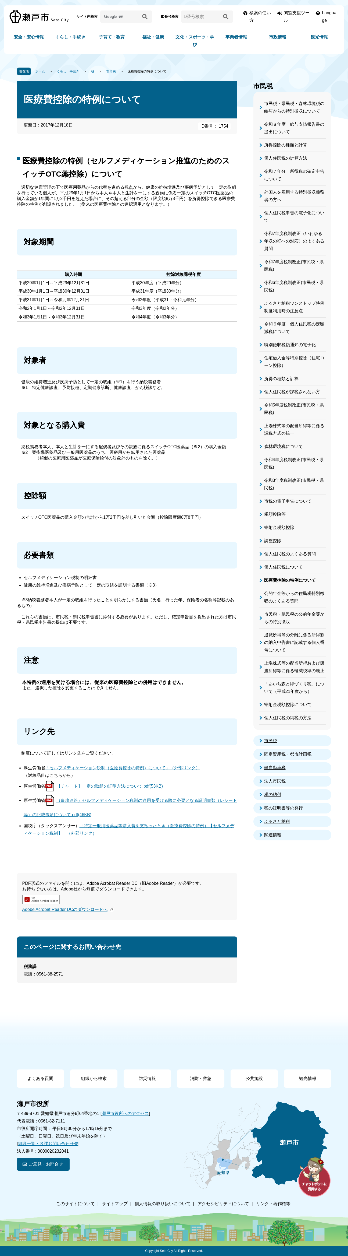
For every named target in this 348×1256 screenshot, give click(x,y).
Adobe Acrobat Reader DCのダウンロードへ (68, 909)
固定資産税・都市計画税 (287, 754)
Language (329, 16)
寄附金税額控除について (287, 704)
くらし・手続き (70, 37)
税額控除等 (275, 514)
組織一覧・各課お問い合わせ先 (48, 1143)
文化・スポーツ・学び (194, 41)
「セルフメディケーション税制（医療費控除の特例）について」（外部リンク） (122, 768)
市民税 (111, 71)
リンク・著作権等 (273, 1203)
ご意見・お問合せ (46, 1164)
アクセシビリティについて (223, 1203)
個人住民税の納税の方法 (287, 717)
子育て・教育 (112, 37)
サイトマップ (115, 1203)
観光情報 (319, 37)
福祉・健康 (153, 37)
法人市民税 (275, 781)
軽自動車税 (275, 767)
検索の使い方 (260, 16)
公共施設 (254, 1078)
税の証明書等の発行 (283, 808)
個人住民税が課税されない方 (292, 392)
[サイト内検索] (120, 17)
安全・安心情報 (29, 37)
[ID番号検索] (201, 17)
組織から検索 (94, 1078)
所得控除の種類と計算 (285, 145)
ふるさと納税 (277, 821)
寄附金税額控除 (279, 527)
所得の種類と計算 (281, 378)
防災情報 (147, 1078)
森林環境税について (283, 446)
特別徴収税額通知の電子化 (290, 344)
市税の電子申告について (287, 501)
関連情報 (272, 835)
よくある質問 (40, 1078)
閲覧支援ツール (297, 16)
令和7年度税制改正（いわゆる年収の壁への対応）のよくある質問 (294, 241)
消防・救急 (200, 1078)
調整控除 (272, 540)
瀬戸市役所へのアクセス (125, 1113)
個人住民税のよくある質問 (290, 554)
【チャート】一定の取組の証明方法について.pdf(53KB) (109, 786)
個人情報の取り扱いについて (163, 1203)
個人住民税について (283, 567)
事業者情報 (236, 37)
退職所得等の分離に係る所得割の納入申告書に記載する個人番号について (294, 642)
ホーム (40, 71)
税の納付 (272, 794)
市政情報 (277, 37)
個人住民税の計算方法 (285, 158)
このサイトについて (75, 1203)
